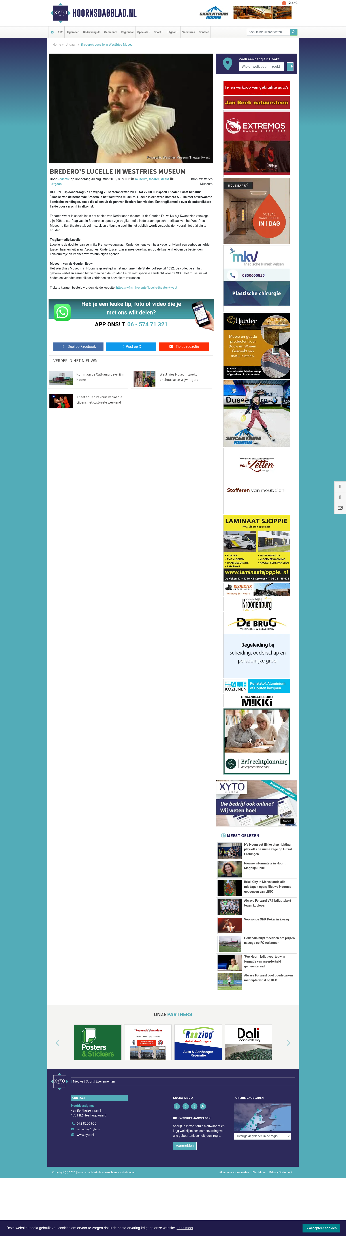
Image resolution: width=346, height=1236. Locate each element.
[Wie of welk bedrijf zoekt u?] (261, 66)
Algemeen (72, 32)
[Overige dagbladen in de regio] (262, 1132)
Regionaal (127, 32)
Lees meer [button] (185, 1228)
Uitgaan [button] (171, 32)
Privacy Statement (280, 1190)
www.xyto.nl (85, 1153)
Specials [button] (142, 32)
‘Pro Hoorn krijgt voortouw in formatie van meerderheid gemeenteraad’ (264, 969)
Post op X (131, 346)
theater (154, 179)
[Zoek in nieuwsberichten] (268, 32)
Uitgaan (71, 45)
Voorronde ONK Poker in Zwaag (266, 919)
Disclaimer (259, 1190)
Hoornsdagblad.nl (105, 13)
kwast (164, 179)
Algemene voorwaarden (234, 1190)
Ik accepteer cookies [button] (321, 1228)
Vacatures (188, 32)
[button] (52, 1070)
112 (60, 32)
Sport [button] (157, 32)
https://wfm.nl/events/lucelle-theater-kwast (146, 288)
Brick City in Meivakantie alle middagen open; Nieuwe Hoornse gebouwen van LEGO (267, 886)
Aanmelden (185, 1164)
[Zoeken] (294, 32)
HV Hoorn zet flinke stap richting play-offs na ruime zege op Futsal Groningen (268, 849)
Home (57, 45)
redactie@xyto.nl (88, 1147)
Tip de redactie (184, 346)
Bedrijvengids (91, 32)
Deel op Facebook (78, 346)
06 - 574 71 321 (147, 324)
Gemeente (110, 32)
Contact (204, 32)
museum (141, 179)
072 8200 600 (86, 1142)
